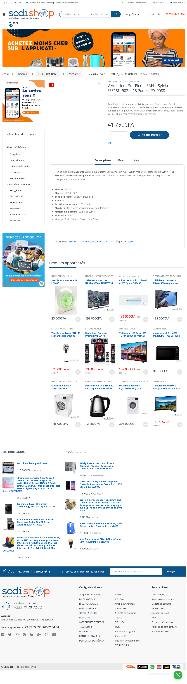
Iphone (118, 609)
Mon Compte (158, 609)
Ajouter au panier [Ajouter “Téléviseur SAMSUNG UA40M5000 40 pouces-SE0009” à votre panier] (179, 334)
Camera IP (120, 651)
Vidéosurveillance (87, 623)
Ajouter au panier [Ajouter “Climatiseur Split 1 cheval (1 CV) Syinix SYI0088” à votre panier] (145, 334)
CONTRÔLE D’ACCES (89, 651)
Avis (136, 175)
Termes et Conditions (162, 637)
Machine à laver (16, 178)
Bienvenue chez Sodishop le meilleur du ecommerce (52, 2)
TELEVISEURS (107, 291)
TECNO (119, 632)
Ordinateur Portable (125, 619)
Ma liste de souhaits (161, 619)
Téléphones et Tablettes (91, 609)
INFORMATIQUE (87, 614)
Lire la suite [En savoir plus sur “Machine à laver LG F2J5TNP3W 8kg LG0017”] (145, 440)
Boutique (159, 2)
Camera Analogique (125, 646)
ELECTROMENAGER (48, 73)
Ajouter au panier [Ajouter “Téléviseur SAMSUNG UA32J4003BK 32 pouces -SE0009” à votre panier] (179, 440)
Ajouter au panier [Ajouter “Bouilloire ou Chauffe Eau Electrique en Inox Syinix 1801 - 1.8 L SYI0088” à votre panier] (112, 440)
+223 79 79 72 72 (11, 2)
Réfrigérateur (15, 190)
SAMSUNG (84, 632)
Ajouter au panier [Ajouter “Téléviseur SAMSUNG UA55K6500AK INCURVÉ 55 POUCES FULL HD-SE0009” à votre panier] (112, 334)
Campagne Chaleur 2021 (130, 291)
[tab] (103, 177)
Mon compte (177, 2)
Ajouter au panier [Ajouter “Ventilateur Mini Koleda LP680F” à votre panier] (78, 334)
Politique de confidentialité (164, 642)
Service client (157, 623)
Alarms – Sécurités (88, 628)
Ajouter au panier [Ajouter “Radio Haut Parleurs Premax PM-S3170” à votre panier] (112, 387)
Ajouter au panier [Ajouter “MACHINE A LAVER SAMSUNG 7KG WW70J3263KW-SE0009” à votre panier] (78, 440)
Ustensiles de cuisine (18, 166)
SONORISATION (16, 214)
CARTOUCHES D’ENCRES (91, 637)
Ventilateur (74, 73)
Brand (122, 175)
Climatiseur (14, 172)
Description (103, 175)
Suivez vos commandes (134, 2)
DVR (117, 642)
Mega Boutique (133, 14)
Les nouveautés (153, 14)
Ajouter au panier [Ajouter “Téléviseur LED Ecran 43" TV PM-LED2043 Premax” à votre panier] (145, 387)
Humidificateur (15, 160)
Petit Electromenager (61, 292)
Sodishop (9, 682)
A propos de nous (160, 628)
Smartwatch (85, 646)
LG (154, 344)
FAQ (153, 632)
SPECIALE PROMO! (59, 344)
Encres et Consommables (128, 655)
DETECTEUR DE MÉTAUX (91, 655)
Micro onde (161, 344)
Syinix (126, 81)
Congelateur (14, 154)
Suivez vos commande (162, 614)
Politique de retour (160, 646)
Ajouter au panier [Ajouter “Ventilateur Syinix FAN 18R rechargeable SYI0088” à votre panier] (78, 387)
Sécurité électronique (125, 628)
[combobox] (73, 14)
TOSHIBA (120, 637)
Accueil (5, 73)
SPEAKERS (13, 220)
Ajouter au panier (151, 134)
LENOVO (119, 614)
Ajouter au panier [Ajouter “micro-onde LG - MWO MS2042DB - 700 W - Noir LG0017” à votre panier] (179, 387)
